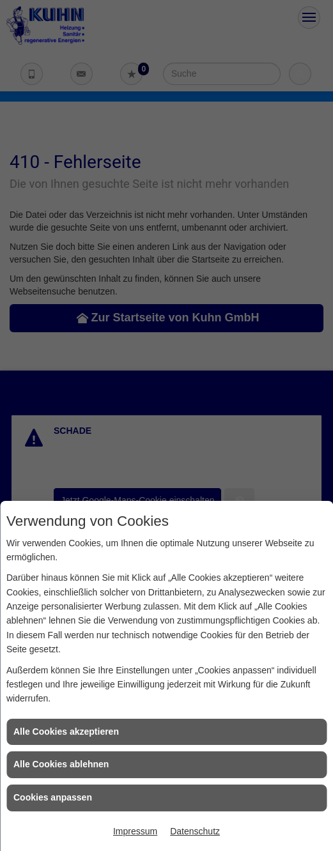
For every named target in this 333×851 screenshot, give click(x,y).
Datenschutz (195, 831)
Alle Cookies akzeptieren (66, 731)
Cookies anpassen (52, 797)
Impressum (135, 831)
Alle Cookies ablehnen (61, 764)
